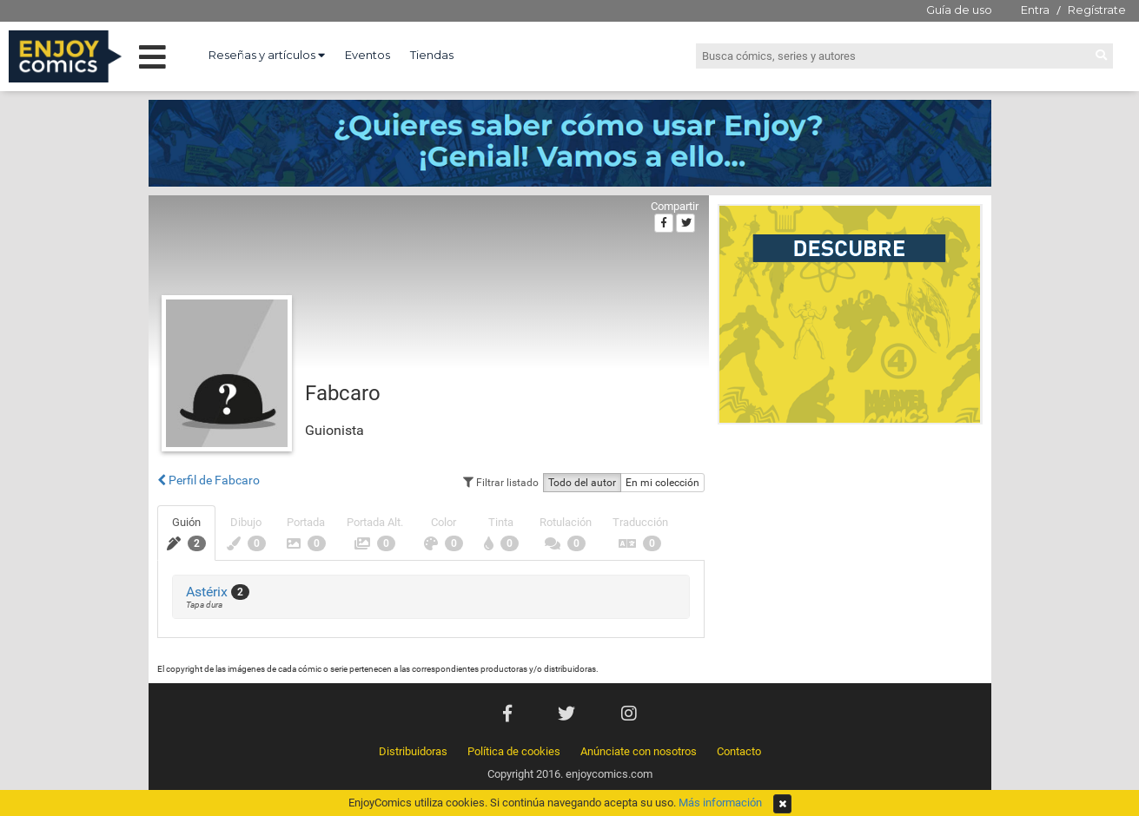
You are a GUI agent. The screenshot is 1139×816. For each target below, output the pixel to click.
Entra (1035, 9)
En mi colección (662, 483)
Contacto (739, 751)
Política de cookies (513, 751)
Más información (720, 802)
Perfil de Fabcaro (208, 480)
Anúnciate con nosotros (638, 751)
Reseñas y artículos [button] (267, 55)
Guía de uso (959, 9)
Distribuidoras (413, 751)
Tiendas (432, 55)
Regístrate (1097, 9)
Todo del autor (582, 483)
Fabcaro (343, 393)
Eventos (367, 55)
